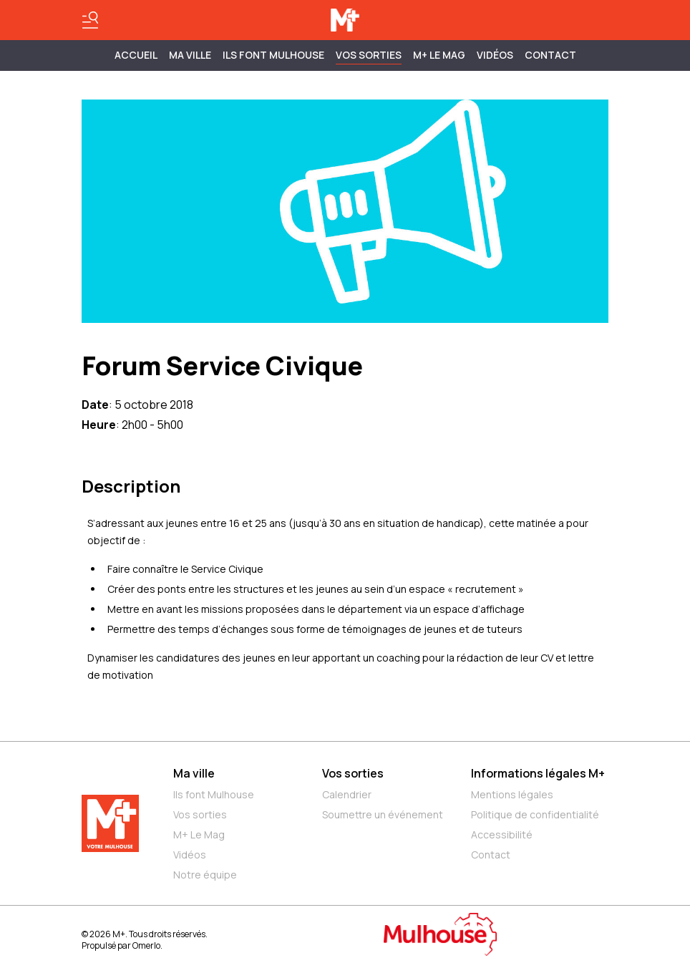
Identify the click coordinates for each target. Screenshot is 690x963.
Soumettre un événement (382, 814)
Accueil (136, 55)
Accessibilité (502, 834)
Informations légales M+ (538, 773)
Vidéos (495, 55)
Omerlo (146, 945)
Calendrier (346, 794)
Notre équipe (205, 874)
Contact (550, 55)
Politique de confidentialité (535, 814)
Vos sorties (369, 55)
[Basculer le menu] (90, 20)
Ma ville (194, 773)
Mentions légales (512, 794)
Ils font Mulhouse (213, 794)
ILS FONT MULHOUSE (273, 55)
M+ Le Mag (439, 55)
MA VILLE (190, 55)
